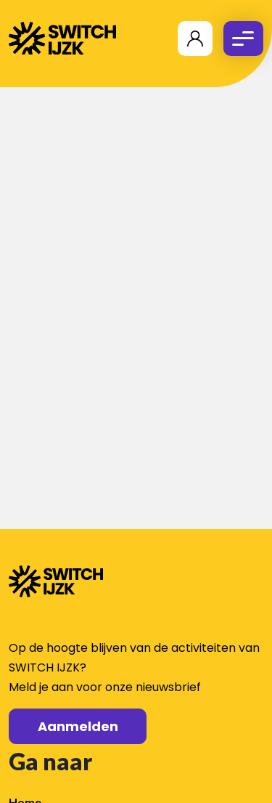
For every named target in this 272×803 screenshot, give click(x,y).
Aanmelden (78, 726)
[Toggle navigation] (243, 38)
